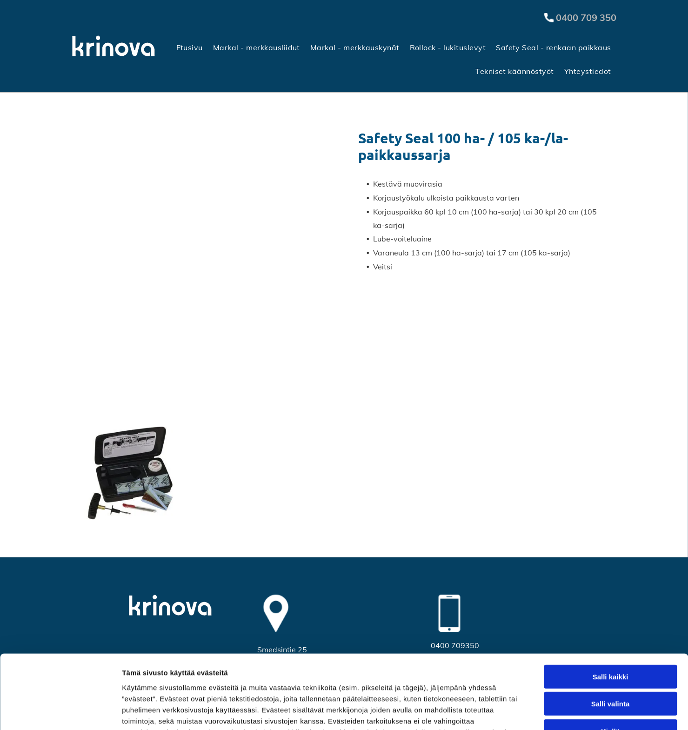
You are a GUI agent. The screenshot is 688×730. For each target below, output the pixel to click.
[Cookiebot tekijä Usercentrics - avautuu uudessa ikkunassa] (60, 712)
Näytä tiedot (497, 712)
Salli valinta (610, 635)
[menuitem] (189, 47)
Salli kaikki (610, 608)
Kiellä (610, 662)
